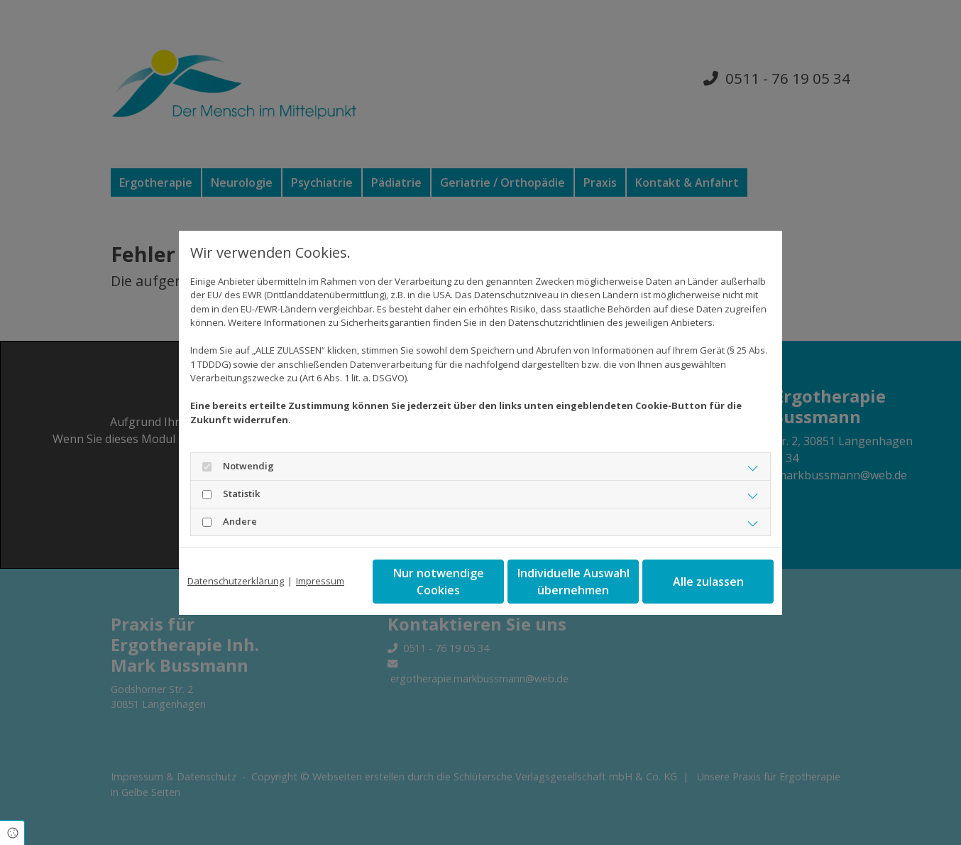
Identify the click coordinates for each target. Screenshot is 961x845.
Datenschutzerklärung (235, 580)
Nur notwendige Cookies (438, 581)
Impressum (320, 580)
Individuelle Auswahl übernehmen (573, 581)
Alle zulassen (708, 581)
